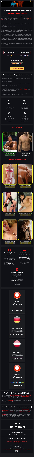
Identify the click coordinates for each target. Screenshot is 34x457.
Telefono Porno (13, 395)
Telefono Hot (10, 400)
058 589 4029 (16, 385)
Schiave (22, 412)
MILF (2, 19)
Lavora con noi (24, 441)
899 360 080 (9, 53)
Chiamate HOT (19, 395)
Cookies (15, 442)
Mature (4, 19)
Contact (19, 442)
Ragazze (29, 18)
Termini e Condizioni (16, 441)
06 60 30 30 (23, 53)
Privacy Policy (9, 441)
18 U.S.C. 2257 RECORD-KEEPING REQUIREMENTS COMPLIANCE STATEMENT (17, 449)
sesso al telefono (23, 89)
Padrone (15, 412)
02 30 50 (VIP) (16, 61)
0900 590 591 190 (16, 334)
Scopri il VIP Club (17, 69)
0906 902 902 (16, 310)
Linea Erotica (11, 411)
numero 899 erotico (20, 411)
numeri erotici (26, 87)
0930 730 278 (16, 359)
